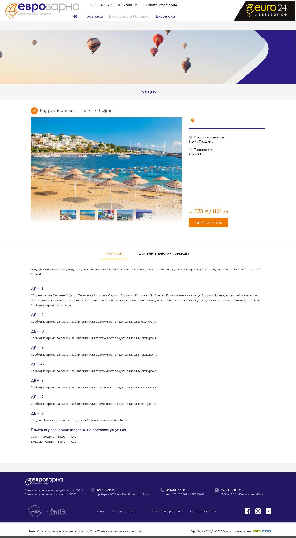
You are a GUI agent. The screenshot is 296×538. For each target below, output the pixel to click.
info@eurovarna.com (162, 5)
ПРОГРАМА (114, 253)
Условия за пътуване (125, 511)
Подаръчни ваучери (203, 511)
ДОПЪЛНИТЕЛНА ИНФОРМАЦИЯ (164, 253)
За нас (100, 511)
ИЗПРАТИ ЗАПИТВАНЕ (208, 222)
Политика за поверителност (164, 511)
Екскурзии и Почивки (129, 17)
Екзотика (165, 17)
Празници (93, 17)
